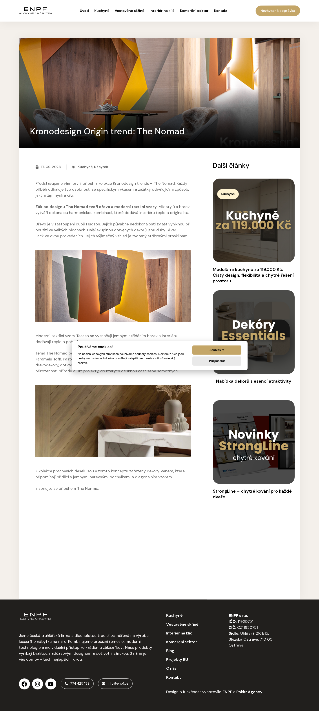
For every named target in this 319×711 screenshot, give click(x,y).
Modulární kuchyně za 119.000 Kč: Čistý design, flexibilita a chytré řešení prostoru (253, 275)
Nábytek (101, 166)
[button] (229, 194)
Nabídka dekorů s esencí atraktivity (253, 381)
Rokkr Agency (248, 691)
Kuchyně (85, 166)
